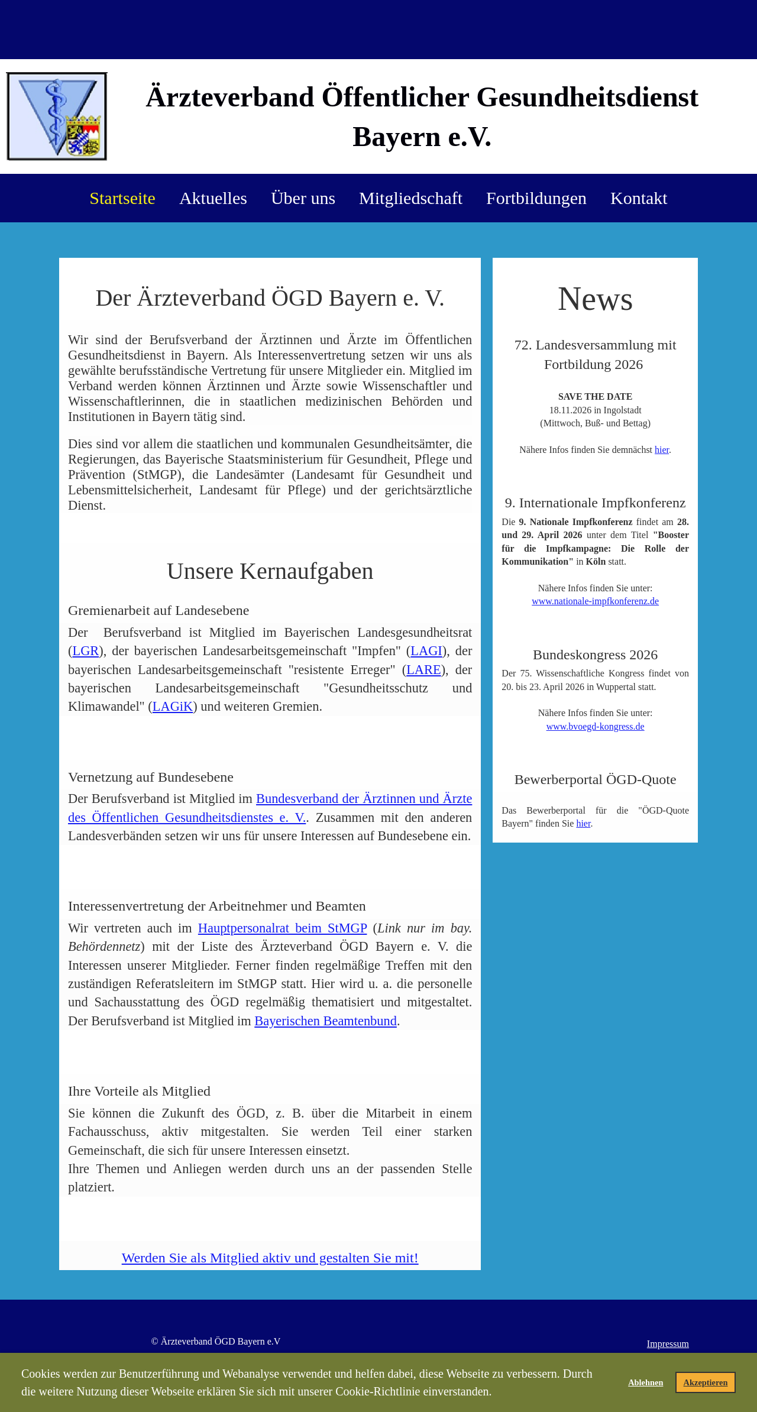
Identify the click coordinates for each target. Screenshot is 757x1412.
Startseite (122, 198)
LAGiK (173, 706)
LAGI (426, 650)
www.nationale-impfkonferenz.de (595, 601)
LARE (423, 669)
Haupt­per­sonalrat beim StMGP (282, 928)
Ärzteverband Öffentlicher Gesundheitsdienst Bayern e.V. (421, 116)
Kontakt (639, 198)
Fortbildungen (536, 198)
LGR (85, 650)
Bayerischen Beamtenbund (325, 1020)
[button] (497, 1393)
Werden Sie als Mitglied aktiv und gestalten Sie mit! (270, 1257)
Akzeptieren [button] (706, 1382)
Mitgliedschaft (410, 198)
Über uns (303, 198)
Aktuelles (213, 198)
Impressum (668, 1344)
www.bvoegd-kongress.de (595, 726)
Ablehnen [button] (645, 1382)
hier (662, 450)
